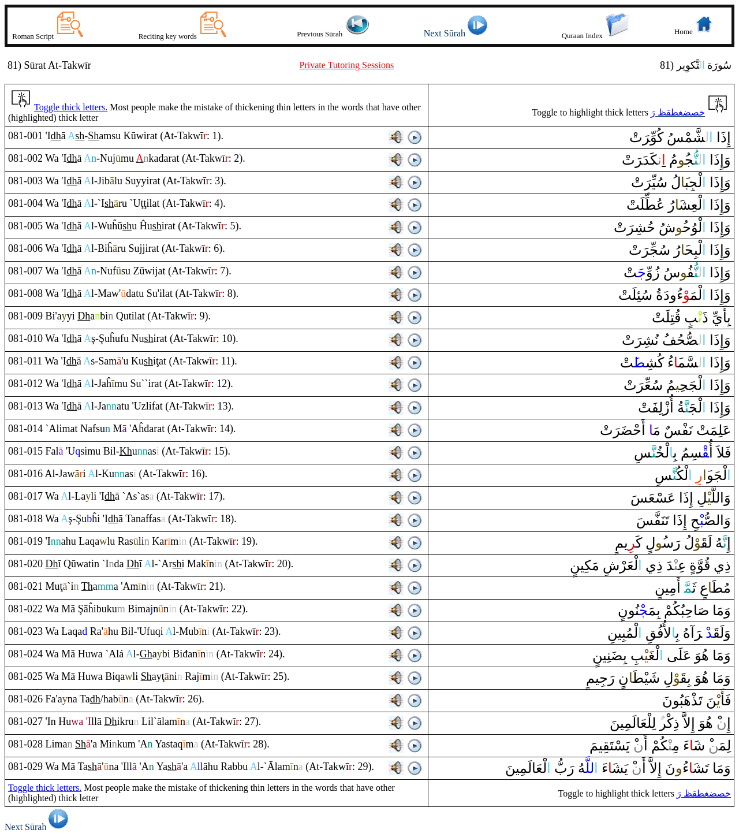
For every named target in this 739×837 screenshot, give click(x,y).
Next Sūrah (457, 33)
